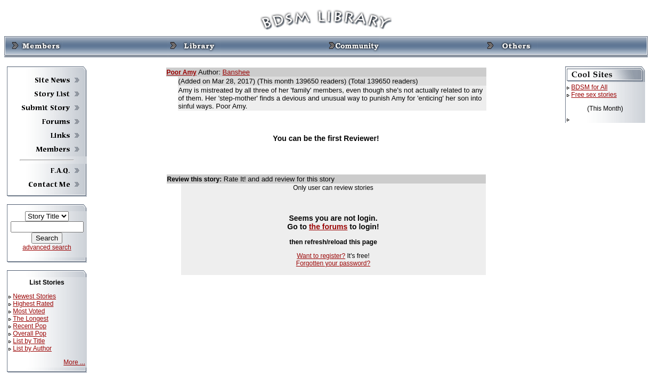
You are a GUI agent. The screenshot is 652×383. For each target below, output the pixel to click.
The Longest (30, 318)
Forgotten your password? (333, 263)
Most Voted (29, 311)
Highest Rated (33, 303)
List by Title (29, 341)
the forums (328, 226)
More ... (74, 362)
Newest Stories (34, 296)
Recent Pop (29, 326)
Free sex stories (593, 94)
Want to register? (321, 256)
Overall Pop (29, 333)
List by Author (32, 348)
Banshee (236, 72)
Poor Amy (182, 72)
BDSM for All (589, 87)
